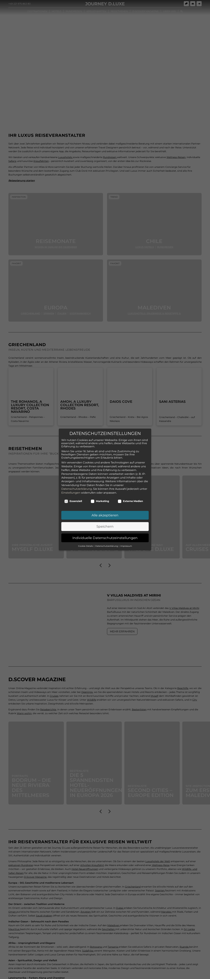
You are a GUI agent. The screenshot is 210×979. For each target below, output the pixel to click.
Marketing (100, 498)
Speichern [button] (105, 524)
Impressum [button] (126, 543)
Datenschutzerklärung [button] (106, 543)
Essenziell (73, 498)
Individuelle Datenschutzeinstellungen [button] (105, 535)
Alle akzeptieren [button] (105, 512)
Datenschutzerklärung (76, 485)
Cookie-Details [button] (85, 543)
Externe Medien (130, 498)
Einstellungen (70, 489)
